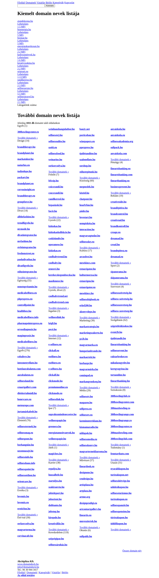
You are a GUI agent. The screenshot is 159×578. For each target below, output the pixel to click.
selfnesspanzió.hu (120, 505)
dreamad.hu (117, 238)
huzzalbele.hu (55, 474)
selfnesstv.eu (86, 414)
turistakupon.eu (119, 499)
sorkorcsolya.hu (56, 165)
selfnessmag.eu (25, 432)
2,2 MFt (21, 51)
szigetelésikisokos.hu (121, 326)
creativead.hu (118, 220)
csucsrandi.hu (55, 193)
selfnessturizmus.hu (121, 493)
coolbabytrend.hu (57, 256)
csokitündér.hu (56, 238)
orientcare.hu (24, 481)
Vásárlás (56, 572)
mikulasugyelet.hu (120, 362)
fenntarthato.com (120, 453)
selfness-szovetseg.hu (122, 311)
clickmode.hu (55, 381)
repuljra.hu (54, 468)
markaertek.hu (87, 357)
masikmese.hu (55, 281)
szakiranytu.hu (56, 487)
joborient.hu (55, 499)
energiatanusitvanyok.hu (61, 432)
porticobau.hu (87, 135)
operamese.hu (55, 244)
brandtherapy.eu (26, 195)
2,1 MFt (21, 102)
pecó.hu (52, 329)
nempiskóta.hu (87, 223)
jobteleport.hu (56, 493)
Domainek (32, 572)
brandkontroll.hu (120, 226)
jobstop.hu (54, 511)
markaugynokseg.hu (90, 381)
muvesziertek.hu (88, 521)
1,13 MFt (22, 77)
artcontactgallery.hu (90, 509)
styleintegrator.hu (26, 247)
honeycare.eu (24, 399)
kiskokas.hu (54, 226)
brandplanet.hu (25, 153)
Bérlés (65, 572)
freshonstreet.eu (25, 253)
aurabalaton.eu (25, 375)
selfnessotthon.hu (26, 475)
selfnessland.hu (25, 381)
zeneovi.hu (54, 269)
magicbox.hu (55, 453)
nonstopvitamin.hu (27, 286)
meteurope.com (25, 405)
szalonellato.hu (87, 159)
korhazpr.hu (86, 363)
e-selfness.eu (54, 344)
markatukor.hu (25, 159)
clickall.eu (53, 350)
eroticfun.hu (23, 508)
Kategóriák (44, 572)
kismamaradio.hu (89, 427)
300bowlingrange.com (122, 414)
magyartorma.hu (26, 529)
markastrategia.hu (89, 326)
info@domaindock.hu (28, 567)
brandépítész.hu (119, 207)
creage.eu (115, 232)
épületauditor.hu (88, 153)
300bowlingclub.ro (120, 396)
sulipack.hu (117, 147)
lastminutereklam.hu (91, 421)
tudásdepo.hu (24, 171)
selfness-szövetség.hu (122, 299)
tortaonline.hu (118, 375)
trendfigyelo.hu (25, 223)
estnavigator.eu (87, 287)
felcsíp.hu (53, 180)
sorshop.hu (85, 165)
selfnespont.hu (25, 438)
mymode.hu (23, 229)
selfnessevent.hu (119, 350)
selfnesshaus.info (26, 463)
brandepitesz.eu (119, 250)
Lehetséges (22, 24)
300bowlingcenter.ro (28, 132)
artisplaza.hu (86, 484)
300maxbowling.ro (120, 408)
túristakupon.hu (119, 517)
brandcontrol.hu (119, 214)
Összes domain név (132, 550)
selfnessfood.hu (56, 153)
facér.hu (52, 211)
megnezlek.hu (87, 186)
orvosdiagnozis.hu (26, 329)
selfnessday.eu (87, 241)
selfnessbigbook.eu (89, 299)
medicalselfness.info (28, 317)
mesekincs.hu (87, 293)
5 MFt (20, 35)
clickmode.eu (55, 393)
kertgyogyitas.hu (119, 368)
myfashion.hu (24, 241)
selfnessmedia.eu (88, 439)
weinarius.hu (55, 159)
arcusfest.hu (86, 256)
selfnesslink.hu (56, 399)
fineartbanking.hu (120, 381)
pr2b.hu (84, 338)
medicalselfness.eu (27, 292)
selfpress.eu (86, 408)
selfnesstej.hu (55, 135)
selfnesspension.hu (120, 511)
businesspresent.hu (121, 186)
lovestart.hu (86, 217)
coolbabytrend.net (58, 296)
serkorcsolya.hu (25, 523)
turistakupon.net (119, 474)
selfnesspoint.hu (25, 469)
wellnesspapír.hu (57, 438)
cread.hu (115, 244)
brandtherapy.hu (26, 147)
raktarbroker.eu (119, 356)
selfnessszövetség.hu (121, 292)
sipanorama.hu (119, 271)
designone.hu (86, 472)
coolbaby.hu (54, 262)
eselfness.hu (54, 356)
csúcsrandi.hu (55, 186)
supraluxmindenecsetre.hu (62, 414)
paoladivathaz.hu (26, 259)
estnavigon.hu (87, 281)
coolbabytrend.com (58, 302)
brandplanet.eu (25, 183)
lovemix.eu (23, 502)
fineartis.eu (85, 515)
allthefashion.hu (25, 216)
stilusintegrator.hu (27, 271)
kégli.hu (52, 323)
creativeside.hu (118, 201)
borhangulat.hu (25, 444)
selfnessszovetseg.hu (121, 305)
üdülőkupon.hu (119, 523)
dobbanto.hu (55, 505)
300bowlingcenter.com (122, 402)
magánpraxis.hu (26, 335)
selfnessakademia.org (122, 141)
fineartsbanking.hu (121, 344)
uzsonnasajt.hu (25, 451)
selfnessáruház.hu (57, 544)
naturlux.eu (23, 165)
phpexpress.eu (24, 299)
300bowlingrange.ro (121, 420)
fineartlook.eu (87, 466)
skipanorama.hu (119, 277)
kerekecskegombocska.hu (61, 275)
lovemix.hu (23, 496)
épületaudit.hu (118, 338)
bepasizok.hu (55, 205)
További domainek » (27, 138)
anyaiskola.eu (118, 135)
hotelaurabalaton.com (29, 368)
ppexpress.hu (86, 147)
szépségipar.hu (56, 538)
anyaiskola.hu (118, 129)
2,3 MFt (21, 85)
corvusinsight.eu (26, 189)
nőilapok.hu (86, 433)
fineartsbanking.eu (120, 168)
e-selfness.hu (55, 368)
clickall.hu (53, 375)
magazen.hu (86, 402)
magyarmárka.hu (89, 369)
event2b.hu (116, 332)
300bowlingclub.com (121, 438)
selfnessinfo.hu (25, 457)
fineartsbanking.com (121, 174)
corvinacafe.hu (25, 535)
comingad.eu (86, 375)
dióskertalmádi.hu (27, 393)
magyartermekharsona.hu (93, 451)
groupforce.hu (24, 201)
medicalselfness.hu (27, 341)
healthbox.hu (24, 311)
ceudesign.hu (86, 478)
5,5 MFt (21, 93)
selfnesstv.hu (86, 396)
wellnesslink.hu (56, 317)
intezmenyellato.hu (27, 362)
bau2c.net (85, 129)
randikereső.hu (56, 199)
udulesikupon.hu (119, 487)
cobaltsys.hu (23, 356)
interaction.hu (87, 229)
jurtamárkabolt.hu (27, 411)
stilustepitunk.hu (88, 171)
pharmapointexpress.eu (29, 323)
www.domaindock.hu (28, 564)
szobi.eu (52, 147)
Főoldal (21, 572)
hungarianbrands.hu (90, 351)
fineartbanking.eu (120, 180)
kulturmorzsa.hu (88, 275)
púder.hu (84, 211)
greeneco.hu (54, 426)
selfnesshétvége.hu (120, 480)
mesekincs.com (87, 262)
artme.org (85, 496)
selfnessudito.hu (56, 141)
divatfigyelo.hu (25, 265)
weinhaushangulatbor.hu (61, 129)
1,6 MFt (21, 60)
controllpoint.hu (25, 305)
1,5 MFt (21, 26)
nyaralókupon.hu (120, 468)
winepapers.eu (87, 141)
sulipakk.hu (86, 536)
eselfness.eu (54, 362)
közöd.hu (84, 193)
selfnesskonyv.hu (88, 445)
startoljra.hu (55, 480)
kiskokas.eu (54, 250)
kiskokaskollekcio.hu (59, 232)
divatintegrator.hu (27, 235)
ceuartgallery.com (26, 387)
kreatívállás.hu (56, 523)
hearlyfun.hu (86, 205)
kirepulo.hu (54, 517)
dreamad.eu (117, 256)
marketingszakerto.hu (91, 332)
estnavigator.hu (88, 269)
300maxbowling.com (121, 432)
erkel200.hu (86, 305)
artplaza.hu (86, 490)
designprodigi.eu (88, 503)
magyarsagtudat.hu (90, 235)
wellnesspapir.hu (57, 420)
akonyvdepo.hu (88, 311)
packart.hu (23, 177)
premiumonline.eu (58, 387)
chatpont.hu (86, 199)
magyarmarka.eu (89, 345)
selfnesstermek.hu (26, 426)
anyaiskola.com (119, 153)
